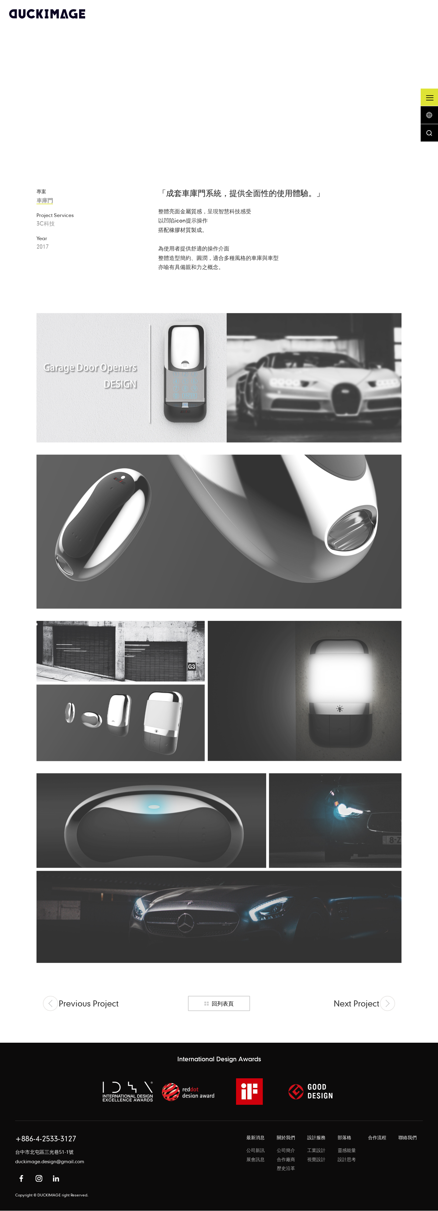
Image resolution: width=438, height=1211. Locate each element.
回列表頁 (223, 1003)
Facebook (21, 1179)
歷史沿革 (286, 1169)
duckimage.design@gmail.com (49, 1162)
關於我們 (286, 1138)
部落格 (344, 1138)
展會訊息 (255, 1160)
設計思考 (347, 1160)
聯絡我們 (407, 1138)
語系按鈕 (429, 116)
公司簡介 (286, 1151)
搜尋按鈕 (429, 135)
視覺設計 (316, 1160)
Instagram (39, 1179)
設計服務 (316, 1138)
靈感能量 (347, 1151)
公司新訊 (255, 1151)
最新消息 (255, 1138)
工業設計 (316, 1151)
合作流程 (377, 1138)
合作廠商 (286, 1160)
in (56, 1179)
